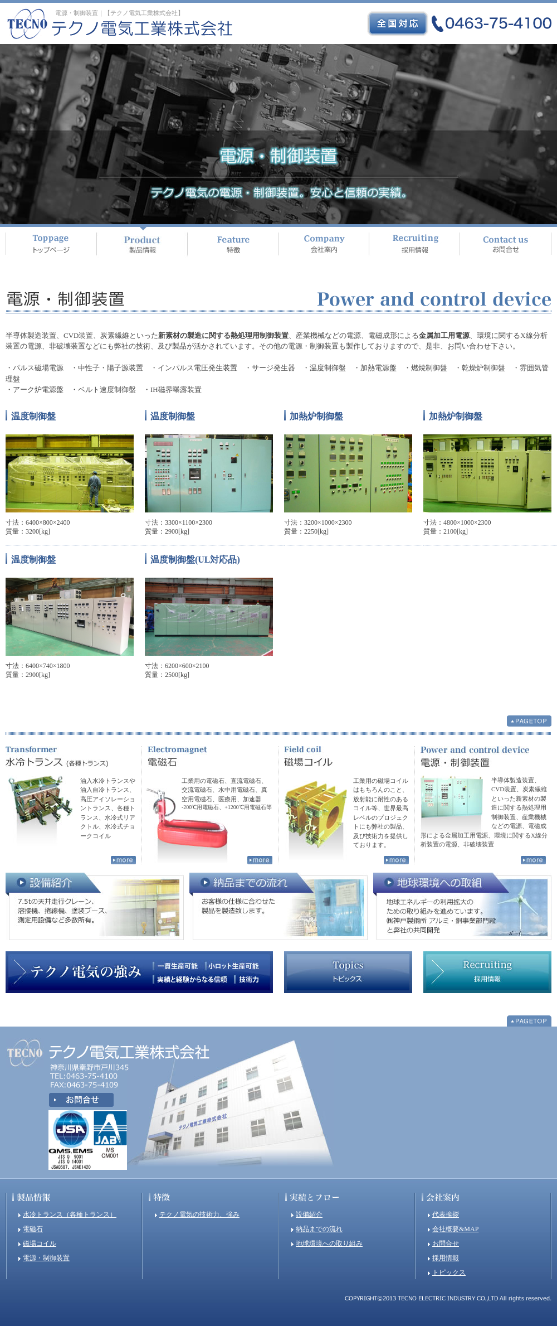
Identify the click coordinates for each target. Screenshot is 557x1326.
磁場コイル (39, 1243)
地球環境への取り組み (329, 1243)
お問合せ (445, 1243)
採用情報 (445, 1258)
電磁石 (33, 1229)
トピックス (449, 1272)
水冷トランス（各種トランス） (69, 1214)
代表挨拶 (445, 1214)
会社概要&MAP (455, 1229)
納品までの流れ (319, 1229)
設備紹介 (309, 1214)
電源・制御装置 (46, 1258)
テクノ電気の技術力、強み (199, 1214)
